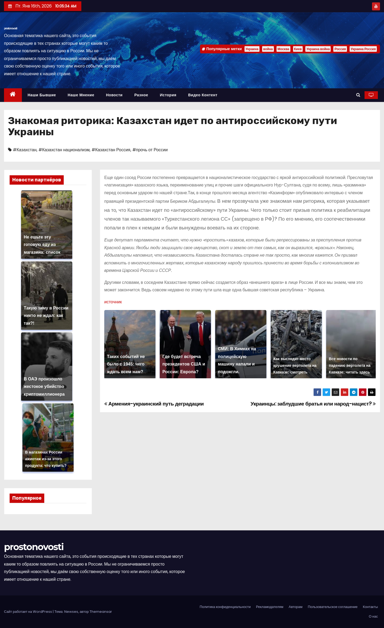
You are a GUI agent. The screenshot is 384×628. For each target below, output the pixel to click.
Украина (252, 49)
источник (113, 302)
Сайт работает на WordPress (28, 611)
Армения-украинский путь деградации (154, 403)
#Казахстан (25, 150)
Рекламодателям (269, 606)
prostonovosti (10, 28)
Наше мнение (81, 95)
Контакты (370, 606)
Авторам (295, 606)
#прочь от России (150, 150)
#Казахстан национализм (64, 150)
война (268, 49)
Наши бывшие (42, 95)
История (168, 95)
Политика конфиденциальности (225, 606)
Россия (340, 49)
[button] (358, 95)
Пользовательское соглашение (333, 606)
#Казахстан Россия (110, 150)
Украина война (318, 49)
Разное (141, 95)
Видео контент (202, 95)
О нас (373, 616)
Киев (298, 49)
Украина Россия (363, 49)
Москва (283, 49)
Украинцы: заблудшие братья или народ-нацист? (313, 403)
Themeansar (101, 611)
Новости (114, 95)
